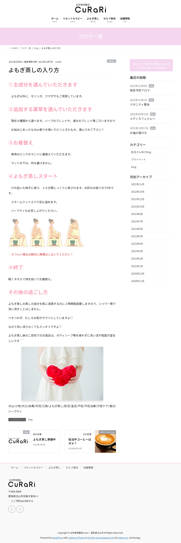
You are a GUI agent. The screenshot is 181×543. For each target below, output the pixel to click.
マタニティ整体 (140, 104)
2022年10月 (137, 191)
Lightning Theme (76, 534)
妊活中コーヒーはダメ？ (79, 441)
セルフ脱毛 (72, 467)
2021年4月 (137, 243)
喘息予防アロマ (140, 90)
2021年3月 (137, 251)
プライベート (138, 159)
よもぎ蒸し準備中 (44, 439)
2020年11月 (137, 281)
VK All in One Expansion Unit (101, 534)
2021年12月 (137, 199)
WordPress (57, 534)
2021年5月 (137, 236)
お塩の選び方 (138, 133)
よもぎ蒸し (54, 467)
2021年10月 (137, 206)
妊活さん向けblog (141, 152)
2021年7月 (137, 221)
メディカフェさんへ (142, 118)
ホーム (14, 467)
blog (111, 61)
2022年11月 (137, 184)
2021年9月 (137, 214)
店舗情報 (88, 467)
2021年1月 (137, 266)
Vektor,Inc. (123, 534)
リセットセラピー (33, 467)
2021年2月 (137, 258)
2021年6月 (137, 229)
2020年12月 (137, 273)
